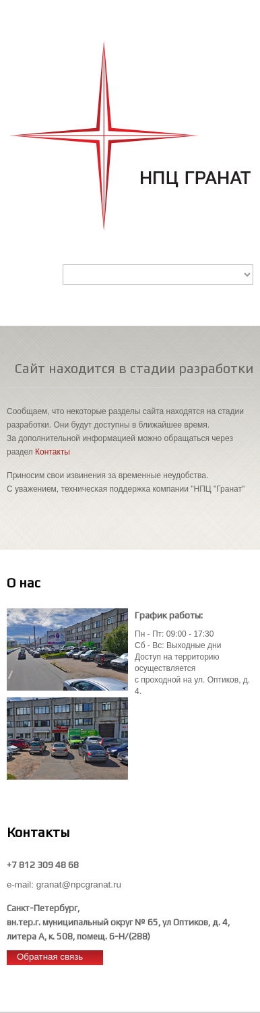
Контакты (52, 452)
